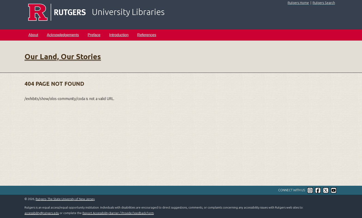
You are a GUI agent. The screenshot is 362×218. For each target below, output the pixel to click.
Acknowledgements (63, 35)
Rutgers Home (298, 3)
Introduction (119, 35)
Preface (94, 35)
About (33, 35)
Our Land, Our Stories (62, 56)
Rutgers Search (324, 3)
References (146, 35)
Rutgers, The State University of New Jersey (65, 198)
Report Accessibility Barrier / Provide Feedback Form (118, 213)
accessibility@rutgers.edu (41, 213)
